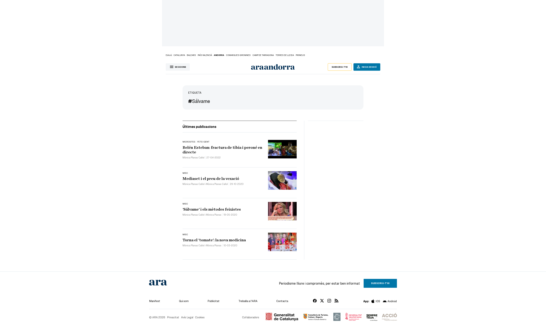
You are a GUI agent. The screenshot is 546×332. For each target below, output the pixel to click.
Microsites (189, 141)
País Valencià (205, 55)
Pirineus (300, 55)
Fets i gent (203, 141)
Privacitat (173, 317)
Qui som (184, 301)
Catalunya (179, 55)
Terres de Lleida (285, 55)
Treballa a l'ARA (247, 301)
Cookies (200, 317)
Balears (191, 55)
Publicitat (214, 301)
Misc (185, 173)
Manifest (154, 301)
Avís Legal (187, 317)
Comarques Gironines (238, 55)
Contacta (282, 301)
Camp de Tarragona (263, 55)
